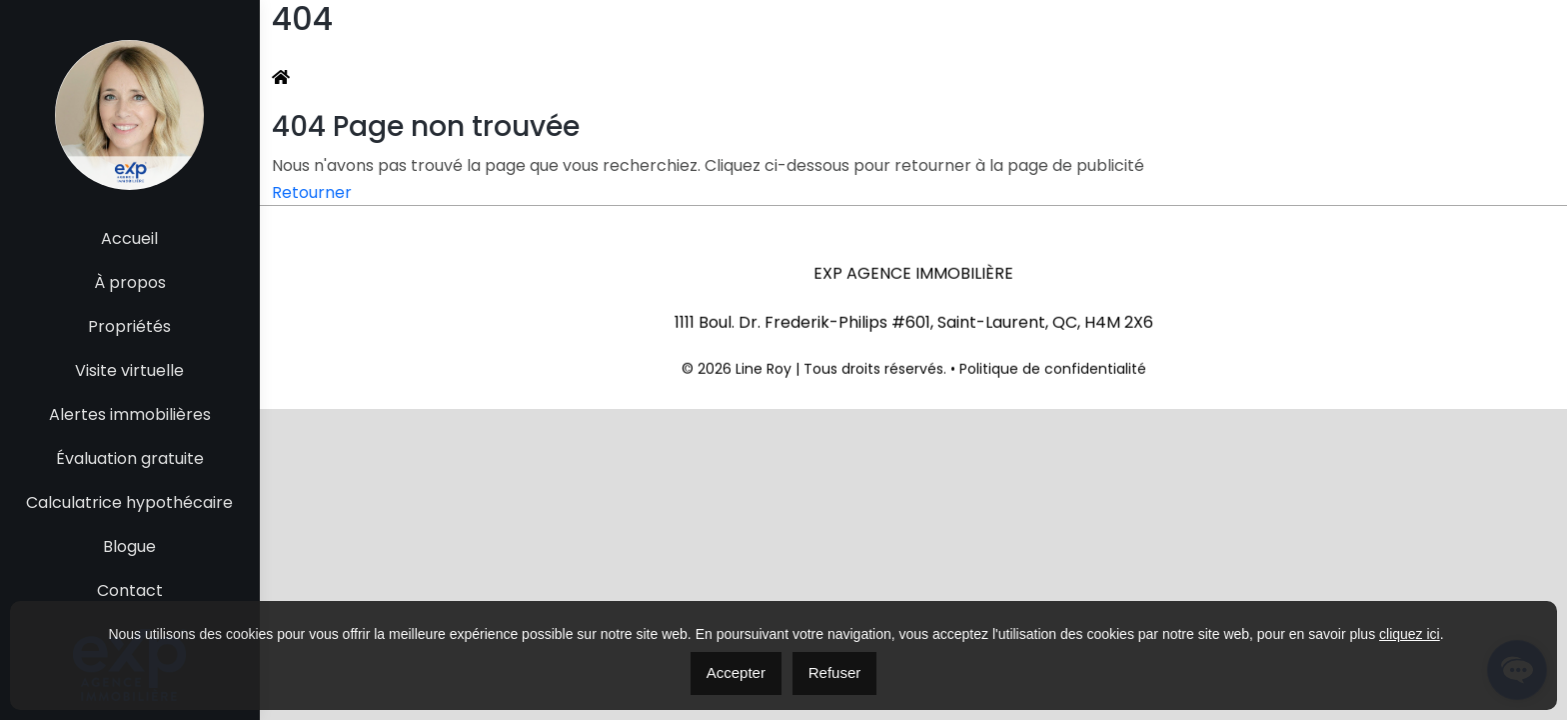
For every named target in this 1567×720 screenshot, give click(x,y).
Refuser (834, 672)
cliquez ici (1409, 634)
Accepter (736, 672)
